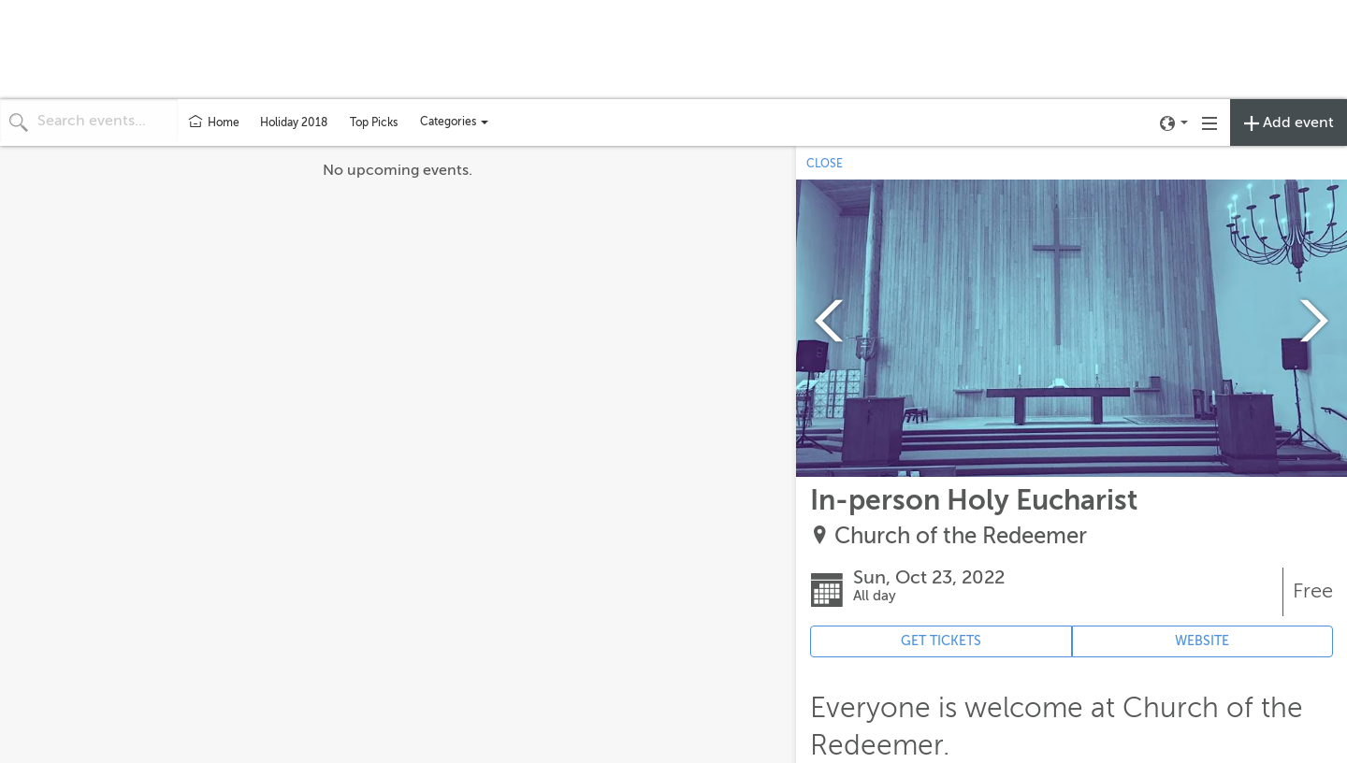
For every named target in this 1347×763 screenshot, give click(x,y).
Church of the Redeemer (960, 536)
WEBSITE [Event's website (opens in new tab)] (1202, 641)
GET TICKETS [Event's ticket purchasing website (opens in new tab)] (941, 641)
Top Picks (374, 122)
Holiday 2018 (293, 122)
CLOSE (824, 163)
